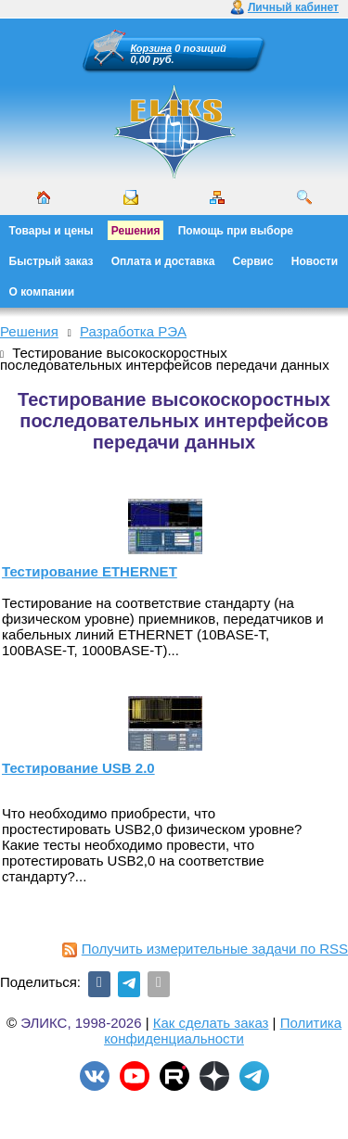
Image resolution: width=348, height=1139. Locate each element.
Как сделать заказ (211, 1023)
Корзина (152, 48)
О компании (42, 291)
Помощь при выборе (235, 230)
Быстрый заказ (51, 261)
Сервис (253, 261)
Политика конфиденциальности (223, 1030)
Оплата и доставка (163, 261)
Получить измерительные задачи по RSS (205, 948)
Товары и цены (51, 230)
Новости (314, 261)
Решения (136, 230)
